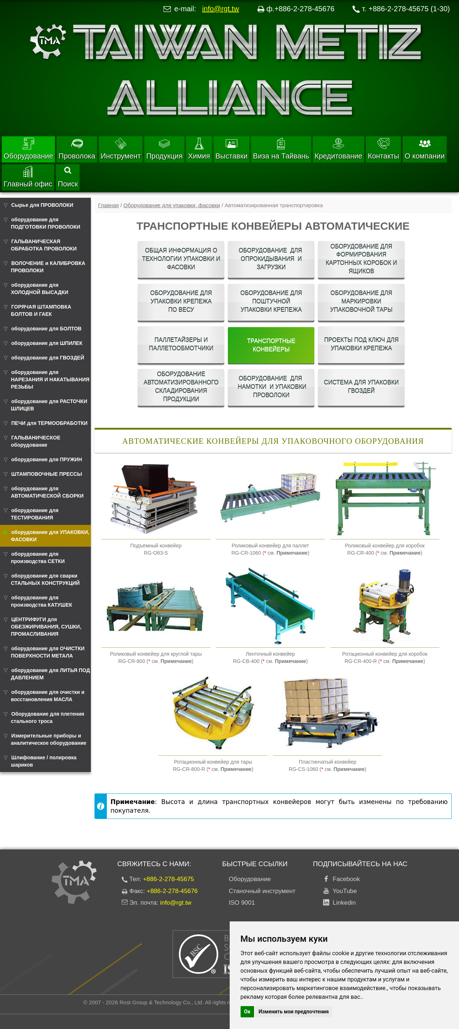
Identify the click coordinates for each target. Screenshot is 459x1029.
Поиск (68, 177)
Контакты (383, 149)
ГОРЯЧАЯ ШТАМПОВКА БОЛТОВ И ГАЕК (41, 310)
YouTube (343, 891)
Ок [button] (247, 1011)
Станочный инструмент (262, 891)
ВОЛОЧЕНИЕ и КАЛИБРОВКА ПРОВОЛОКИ (48, 266)
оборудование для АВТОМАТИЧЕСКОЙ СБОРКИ (47, 492)
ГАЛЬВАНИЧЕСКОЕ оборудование (35, 441)
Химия (199, 149)
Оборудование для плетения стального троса (47, 717)
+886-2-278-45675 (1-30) (409, 9)
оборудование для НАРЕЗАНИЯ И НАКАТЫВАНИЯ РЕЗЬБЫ (50, 379)
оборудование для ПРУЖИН (46, 459)
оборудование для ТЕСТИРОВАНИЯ (35, 513)
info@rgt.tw (220, 9)
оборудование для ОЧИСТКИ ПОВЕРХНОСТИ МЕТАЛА (48, 652)
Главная (108, 205)
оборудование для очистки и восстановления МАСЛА (47, 695)
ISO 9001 (242, 902)
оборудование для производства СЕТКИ (38, 557)
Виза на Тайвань (281, 149)
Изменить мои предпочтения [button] (294, 1011)
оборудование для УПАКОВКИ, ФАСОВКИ (50, 535)
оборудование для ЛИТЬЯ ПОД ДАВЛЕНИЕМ (50, 673)
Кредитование (338, 149)
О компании (424, 149)
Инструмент (121, 149)
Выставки (231, 149)
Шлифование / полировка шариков (44, 761)
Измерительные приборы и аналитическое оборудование (48, 739)
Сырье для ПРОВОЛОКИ (42, 205)
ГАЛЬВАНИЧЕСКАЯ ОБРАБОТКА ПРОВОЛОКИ (44, 245)
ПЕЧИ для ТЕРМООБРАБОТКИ (49, 423)
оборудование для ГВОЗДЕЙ (47, 358)
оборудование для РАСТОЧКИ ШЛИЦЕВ (49, 404)
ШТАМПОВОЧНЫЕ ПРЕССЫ (46, 474)
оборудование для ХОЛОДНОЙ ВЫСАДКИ (39, 288)
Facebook (344, 879)
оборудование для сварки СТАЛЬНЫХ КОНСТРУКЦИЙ (45, 579)
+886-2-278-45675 (168, 879)
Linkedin (342, 902)
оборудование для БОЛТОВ (46, 328)
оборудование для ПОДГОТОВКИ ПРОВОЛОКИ (45, 223)
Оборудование (28, 149)
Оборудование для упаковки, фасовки (172, 205)
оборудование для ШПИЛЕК (46, 343)
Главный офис (28, 177)
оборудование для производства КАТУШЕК (41, 601)
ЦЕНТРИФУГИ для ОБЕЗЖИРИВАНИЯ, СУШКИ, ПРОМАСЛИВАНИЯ (46, 626)
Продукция (164, 149)
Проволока (77, 149)
